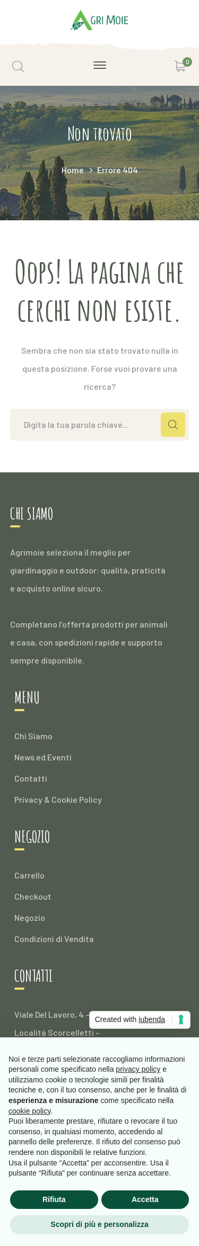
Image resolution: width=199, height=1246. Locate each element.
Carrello (29, 875)
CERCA (173, 425)
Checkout (32, 896)
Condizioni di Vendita (54, 939)
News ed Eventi (43, 757)
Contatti (30, 778)
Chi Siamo (33, 736)
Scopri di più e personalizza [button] (99, 1224)
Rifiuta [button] (54, 1199)
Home (73, 170)
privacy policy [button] (138, 1069)
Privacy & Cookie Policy (58, 799)
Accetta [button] (145, 1199)
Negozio (29, 917)
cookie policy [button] (29, 1111)
